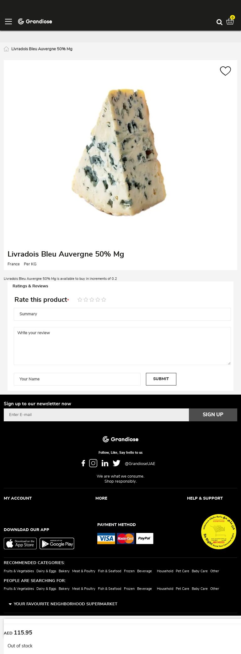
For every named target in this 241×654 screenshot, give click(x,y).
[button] (225, 71)
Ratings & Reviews (30, 286)
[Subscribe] (213, 414)
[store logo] (35, 21)
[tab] (120, 286)
